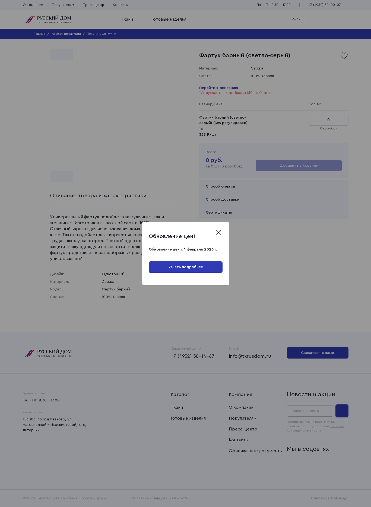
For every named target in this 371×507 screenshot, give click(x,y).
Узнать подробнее (185, 267)
